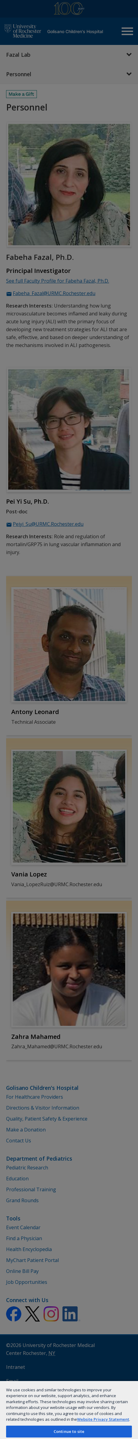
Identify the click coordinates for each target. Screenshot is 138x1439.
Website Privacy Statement (103, 1419)
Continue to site (69, 1431)
